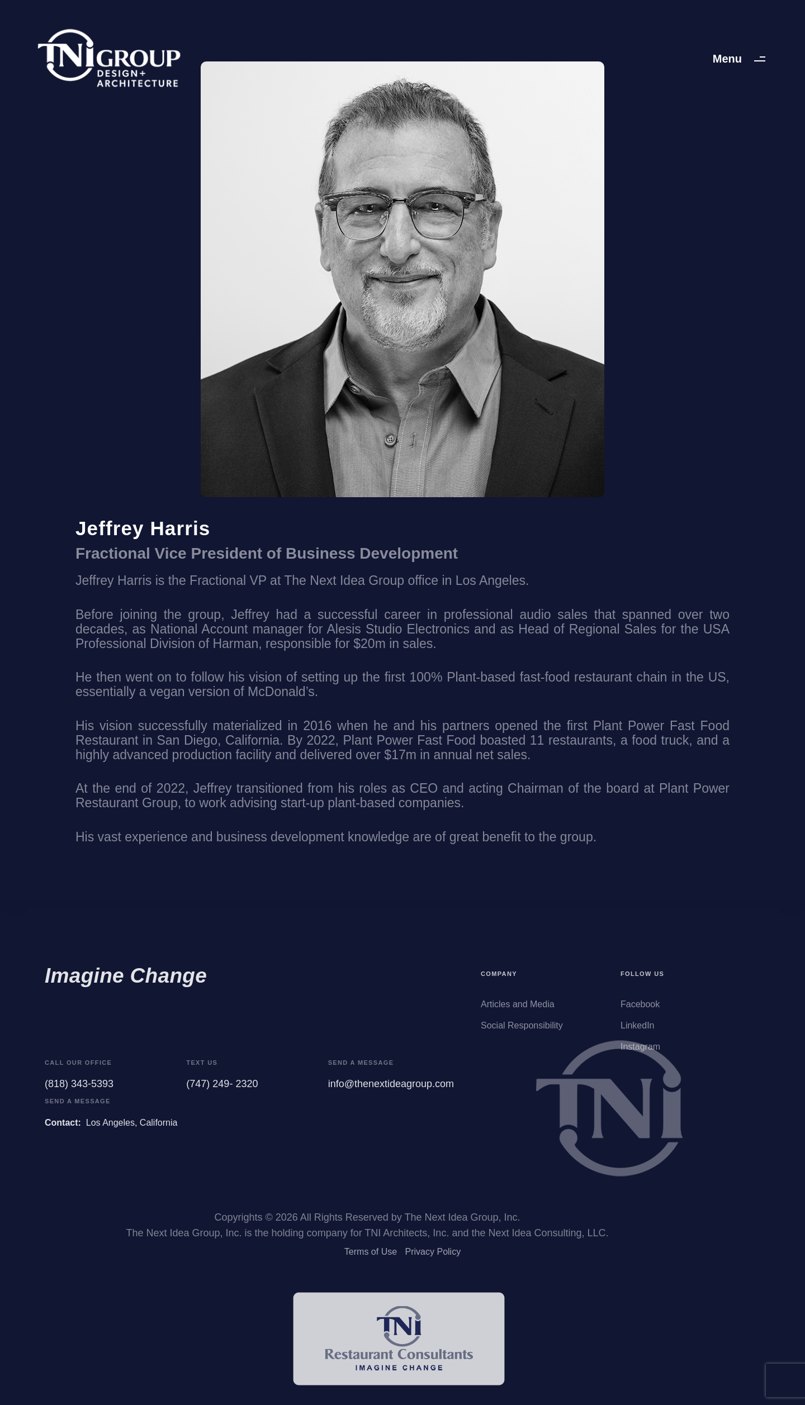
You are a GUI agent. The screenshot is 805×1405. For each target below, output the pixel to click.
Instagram (640, 1052)
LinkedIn (638, 1031)
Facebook (640, 1010)
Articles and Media (518, 1010)
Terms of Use (370, 1255)
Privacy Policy (433, 1255)
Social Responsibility (522, 1031)
